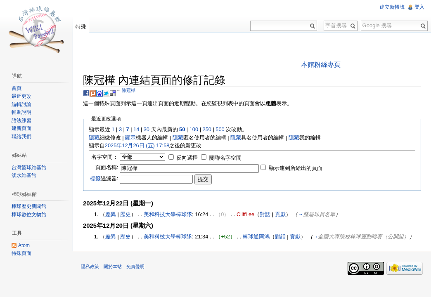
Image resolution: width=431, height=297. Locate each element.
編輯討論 (21, 104)
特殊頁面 (21, 253)
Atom (24, 245)
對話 (265, 214)
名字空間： (104, 157)
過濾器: (104, 178)
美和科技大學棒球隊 (168, 214)
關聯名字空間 (225, 158)
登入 (419, 7)
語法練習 (21, 120)
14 (136, 129)
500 (220, 129)
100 (193, 129)
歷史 (125, 214)
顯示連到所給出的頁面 (295, 168)
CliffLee (245, 214)
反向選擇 (187, 158)
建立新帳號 (392, 7)
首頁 (16, 88)
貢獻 (280, 214)
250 (207, 129)
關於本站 (113, 266)
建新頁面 (21, 128)
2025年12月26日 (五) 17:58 (137, 145)
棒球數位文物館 (29, 214)
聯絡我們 (21, 136)
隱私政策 (90, 266)
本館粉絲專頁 (321, 64)
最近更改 (21, 96)
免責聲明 (135, 266)
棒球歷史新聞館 (29, 206)
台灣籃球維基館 (29, 167)
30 (146, 129)
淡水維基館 (24, 175)
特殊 (81, 27)
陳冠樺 (128, 90)
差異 (110, 214)
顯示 (130, 137)
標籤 (95, 178)
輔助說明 (21, 112)
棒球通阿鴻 (256, 236)
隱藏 (94, 137)
